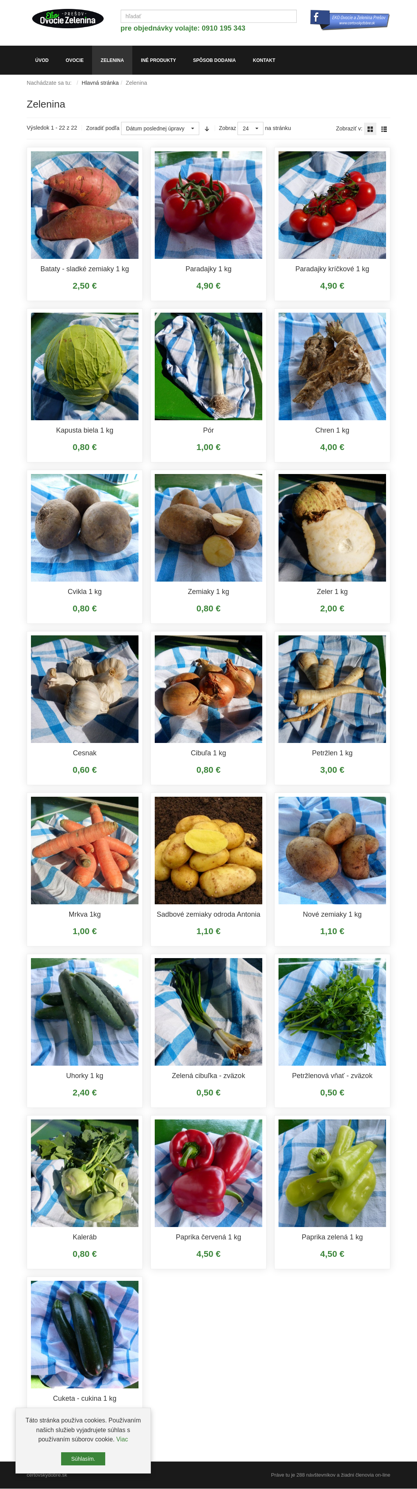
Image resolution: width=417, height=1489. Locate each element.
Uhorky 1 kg (84, 1076)
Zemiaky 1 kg (208, 592)
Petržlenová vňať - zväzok (332, 1076)
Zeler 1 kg (332, 592)
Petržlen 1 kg (332, 753)
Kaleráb (85, 1237)
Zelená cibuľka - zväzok (208, 1076)
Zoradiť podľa (102, 129)
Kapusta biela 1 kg (84, 431)
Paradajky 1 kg (208, 269)
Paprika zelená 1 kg (332, 1237)
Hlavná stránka (100, 83)
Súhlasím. (83, 1459)
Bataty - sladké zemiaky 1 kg (84, 269)
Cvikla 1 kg (85, 592)
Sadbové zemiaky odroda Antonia (208, 915)
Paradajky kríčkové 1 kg (332, 269)
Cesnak (84, 753)
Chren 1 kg (332, 431)
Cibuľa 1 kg (208, 753)
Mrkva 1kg (84, 915)
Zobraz (227, 129)
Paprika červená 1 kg (208, 1237)
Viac (122, 1439)
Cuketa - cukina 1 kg (84, 1399)
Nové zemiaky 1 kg (332, 915)
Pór (208, 431)
